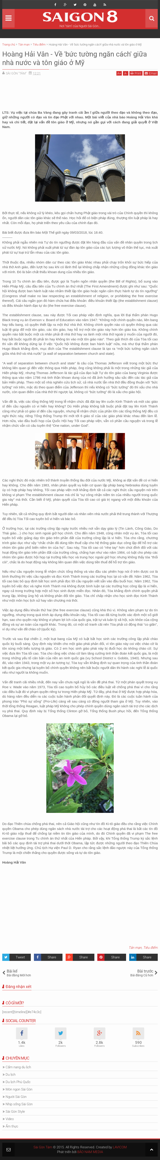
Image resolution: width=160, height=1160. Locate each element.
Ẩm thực (12, 1126)
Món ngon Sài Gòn (19, 1089)
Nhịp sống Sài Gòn (19, 1104)
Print (136, 73)
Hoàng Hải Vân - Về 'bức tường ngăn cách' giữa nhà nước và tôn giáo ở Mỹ (77, 58)
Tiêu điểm (150, 948)
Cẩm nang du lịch (18, 1067)
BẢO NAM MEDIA (90, 1152)
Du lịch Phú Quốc (18, 1082)
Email (151, 73)
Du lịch (11, 1075)
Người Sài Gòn (16, 1097)
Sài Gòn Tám (42, 1147)
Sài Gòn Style (15, 1112)
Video (10, 1119)
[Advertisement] (80, 89)
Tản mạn (135, 948)
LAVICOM (120, 1147)
